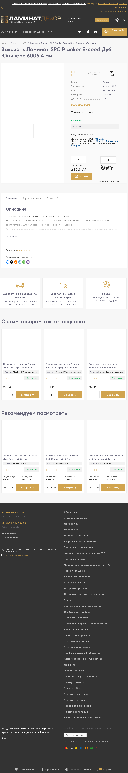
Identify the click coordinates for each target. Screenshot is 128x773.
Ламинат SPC (19, 44)
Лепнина (69, 669)
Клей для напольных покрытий (82, 722)
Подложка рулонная (76, 704)
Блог (4, 742)
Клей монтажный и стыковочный (83, 663)
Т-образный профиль (77, 622)
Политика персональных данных (79, 746)
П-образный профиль (77, 640)
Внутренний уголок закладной (82, 610)
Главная (5, 44)
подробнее (13, 237)
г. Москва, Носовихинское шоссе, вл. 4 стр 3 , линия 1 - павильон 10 (49, 3)
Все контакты (9, 538)
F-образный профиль (77, 651)
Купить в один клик (109, 181)
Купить (82, 176)
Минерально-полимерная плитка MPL (87, 569)
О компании (74, 18)
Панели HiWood (73, 692)
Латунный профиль (75, 593)
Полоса (68, 604)
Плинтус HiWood (74, 686)
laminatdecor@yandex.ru (113, 11)
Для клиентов (9, 542)
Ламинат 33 (71, 528)
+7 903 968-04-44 (13, 527)
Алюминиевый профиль (78, 581)
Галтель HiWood (74, 675)
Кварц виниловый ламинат (80, 546)
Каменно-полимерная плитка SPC (84, 557)
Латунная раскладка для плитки (84, 599)
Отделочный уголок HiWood (81, 681)
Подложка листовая (76, 698)
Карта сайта (102, 746)
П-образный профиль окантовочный (86, 628)
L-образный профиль (77, 645)
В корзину (27, 398)
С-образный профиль (77, 616)
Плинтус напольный (76, 716)
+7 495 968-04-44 (108, 3)
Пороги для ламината (77, 710)
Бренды (102, 20)
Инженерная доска (32, 32)
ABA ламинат (72, 516)
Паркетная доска (75, 575)
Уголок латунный (74, 587)
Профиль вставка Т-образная (82, 657)
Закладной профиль (76, 634)
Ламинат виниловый (76, 540)
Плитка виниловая (75, 563)
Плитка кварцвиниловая (79, 551)
